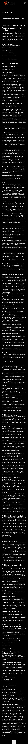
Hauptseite (5, 12)
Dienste (12, 12)
